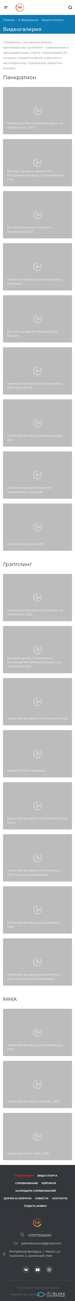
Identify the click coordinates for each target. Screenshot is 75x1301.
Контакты (59, 1198)
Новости (41, 1198)
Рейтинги (49, 1183)
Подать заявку (35, 1205)
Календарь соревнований (35, 1190)
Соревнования (26, 1183)
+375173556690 (39, 1235)
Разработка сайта (37, 1294)
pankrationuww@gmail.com (41, 1243)
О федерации (24, 1175)
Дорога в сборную (17, 1198)
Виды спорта (47, 1175)
